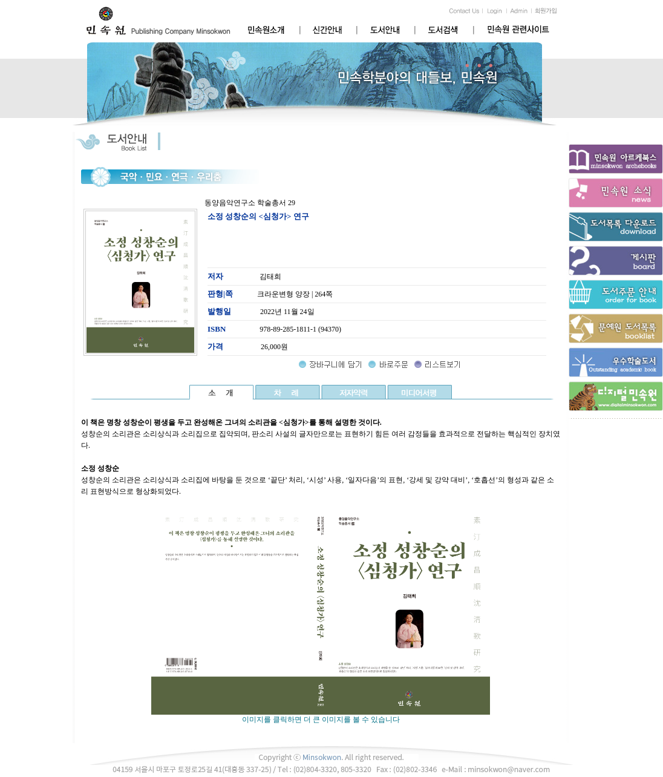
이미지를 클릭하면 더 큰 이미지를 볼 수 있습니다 (320, 716)
